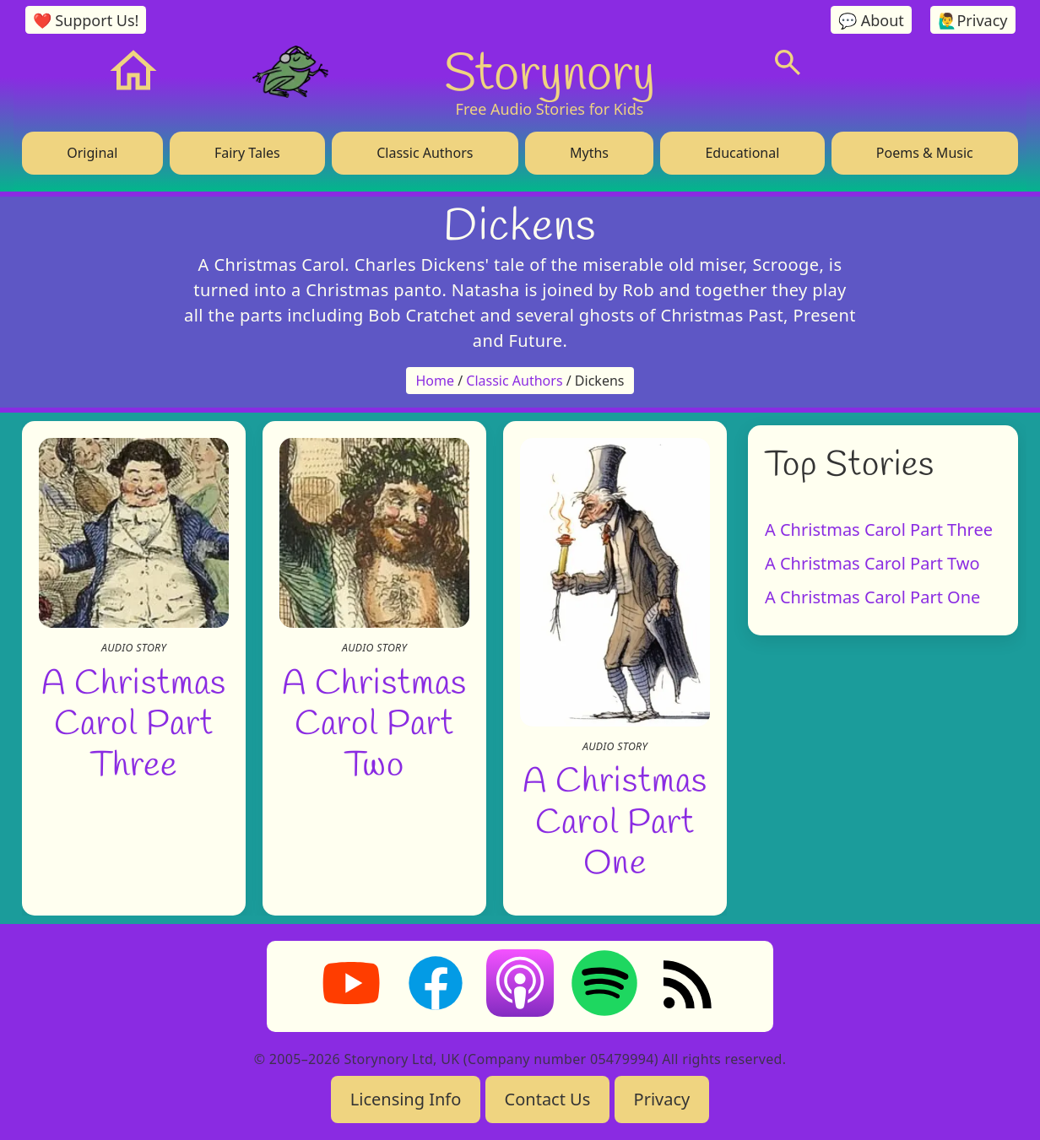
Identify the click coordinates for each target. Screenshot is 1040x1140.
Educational (742, 152)
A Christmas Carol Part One (615, 819)
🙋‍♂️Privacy (972, 20)
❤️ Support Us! (86, 20)
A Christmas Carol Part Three (133, 721)
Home (435, 380)
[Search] (787, 62)
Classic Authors (424, 152)
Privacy (662, 1099)
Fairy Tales (247, 152)
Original (92, 152)
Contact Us (548, 1099)
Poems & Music (924, 152)
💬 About (871, 20)
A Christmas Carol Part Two (374, 721)
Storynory (549, 71)
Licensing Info (406, 1099)
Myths (589, 152)
